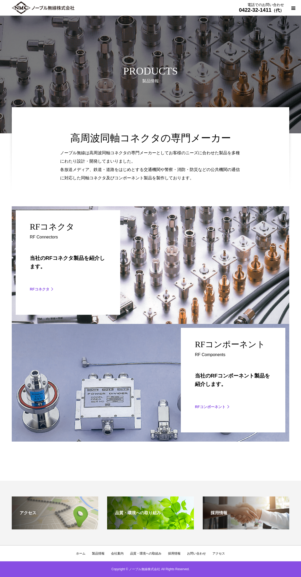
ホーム (80, 553)
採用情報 (174, 553)
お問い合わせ (196, 553)
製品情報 (98, 553)
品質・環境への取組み (145, 553)
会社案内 (117, 553)
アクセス (218, 553)
